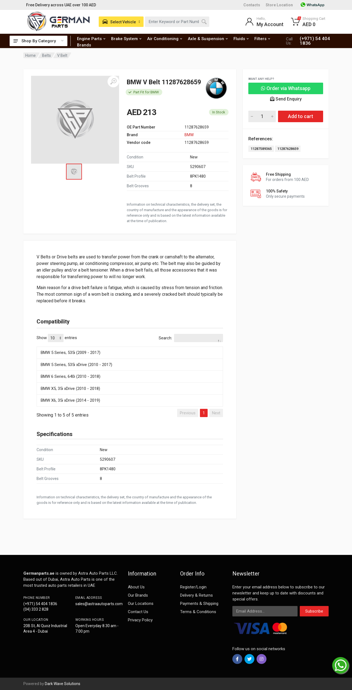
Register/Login (193, 587)
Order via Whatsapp (285, 88)
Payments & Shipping (199, 603)
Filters (262, 38)
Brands (84, 45)
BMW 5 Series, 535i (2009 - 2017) (70, 352)
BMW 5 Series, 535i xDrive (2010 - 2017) (76, 364)
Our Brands (138, 595)
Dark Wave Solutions (62, 683)
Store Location (279, 5)
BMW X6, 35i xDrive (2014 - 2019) (70, 400)
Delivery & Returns (196, 595)
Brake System (126, 38)
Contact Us (138, 611)
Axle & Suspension (208, 38)
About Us (136, 587)
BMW (189, 135)
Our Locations (140, 603)
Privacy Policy (140, 620)
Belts (46, 55)
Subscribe (314, 611)
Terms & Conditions (198, 611)
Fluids (241, 38)
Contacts (251, 5)
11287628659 (287, 149)
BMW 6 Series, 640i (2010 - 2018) (70, 376)
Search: (191, 338)
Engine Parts (91, 38)
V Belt (62, 55)
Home (30, 55)
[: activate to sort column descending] (130, 346)
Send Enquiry (286, 99)
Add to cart (300, 116)
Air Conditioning (164, 38)
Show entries (57, 338)
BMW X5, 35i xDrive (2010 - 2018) (70, 388)
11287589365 (261, 149)
